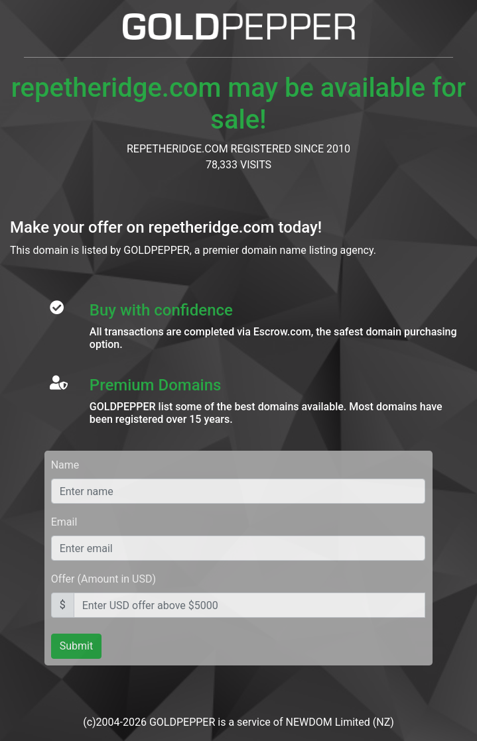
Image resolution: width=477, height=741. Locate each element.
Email (64, 522)
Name (65, 465)
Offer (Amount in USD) (103, 579)
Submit (76, 646)
